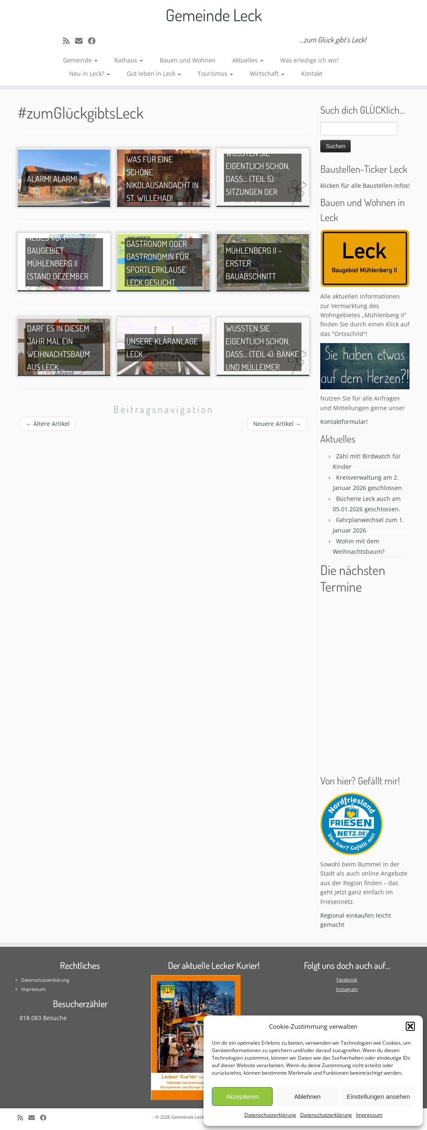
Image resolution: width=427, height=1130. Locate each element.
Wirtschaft (267, 73)
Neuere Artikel (277, 424)
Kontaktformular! (344, 422)
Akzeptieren (242, 1096)
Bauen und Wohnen (188, 60)
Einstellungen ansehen (378, 1096)
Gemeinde (80, 60)
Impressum (369, 1114)
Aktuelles (248, 60)
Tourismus (215, 73)
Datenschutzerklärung (270, 1114)
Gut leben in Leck (154, 73)
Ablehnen (307, 1096)
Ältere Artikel (48, 424)
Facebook (347, 979)
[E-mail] (81, 41)
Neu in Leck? (89, 73)
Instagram (347, 989)
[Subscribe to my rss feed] (69, 41)
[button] (410, 1026)
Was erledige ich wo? (309, 60)
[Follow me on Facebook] (94, 41)
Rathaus (128, 60)
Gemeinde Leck (214, 15)
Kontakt (311, 73)
